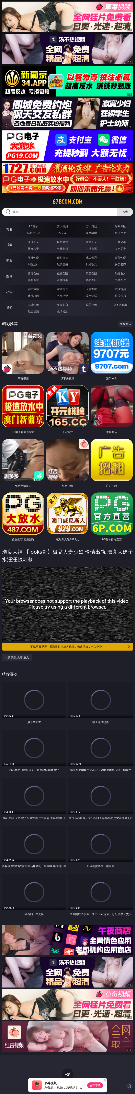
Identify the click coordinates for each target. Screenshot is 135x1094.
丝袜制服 (62, 248)
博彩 (9, 229)
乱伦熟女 (91, 264)
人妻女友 (91, 289)
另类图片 (120, 280)
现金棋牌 (91, 233)
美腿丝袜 (33, 280)
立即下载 (95, 1085)
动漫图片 (120, 273)
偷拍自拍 (62, 257)
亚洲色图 (62, 273)
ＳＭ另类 (120, 248)
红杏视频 (33, 311)
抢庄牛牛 (120, 233)
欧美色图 (91, 273)
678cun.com (67, 202)
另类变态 (120, 264)
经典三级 (62, 264)
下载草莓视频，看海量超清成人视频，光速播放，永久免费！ (80, 646)
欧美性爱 (120, 257)
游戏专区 (120, 226)
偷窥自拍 (33, 273)
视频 (9, 245)
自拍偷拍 (62, 242)
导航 (9, 307)
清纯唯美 (62, 280)
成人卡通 (91, 257)
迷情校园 (33, 296)
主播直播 (91, 248)
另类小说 (62, 296)
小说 (9, 292)
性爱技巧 (120, 296)
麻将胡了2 (33, 233)
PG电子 (33, 226)
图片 (9, 276)
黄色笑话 (91, 296)
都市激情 (33, 289)
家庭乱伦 (62, 289)
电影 (9, 260)
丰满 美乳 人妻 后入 (17, 657)
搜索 (125, 212)
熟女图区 (91, 280)
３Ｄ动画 (120, 242)
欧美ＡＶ (91, 242)
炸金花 (62, 233)
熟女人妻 (33, 248)
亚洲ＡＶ (33, 242)
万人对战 (91, 226)
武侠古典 (120, 289)
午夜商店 (62, 305)
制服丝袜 (33, 264)
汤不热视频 (120, 305)
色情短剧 (62, 311)
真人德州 (62, 226)
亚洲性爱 (33, 257)
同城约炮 (33, 305)
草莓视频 (91, 305)
